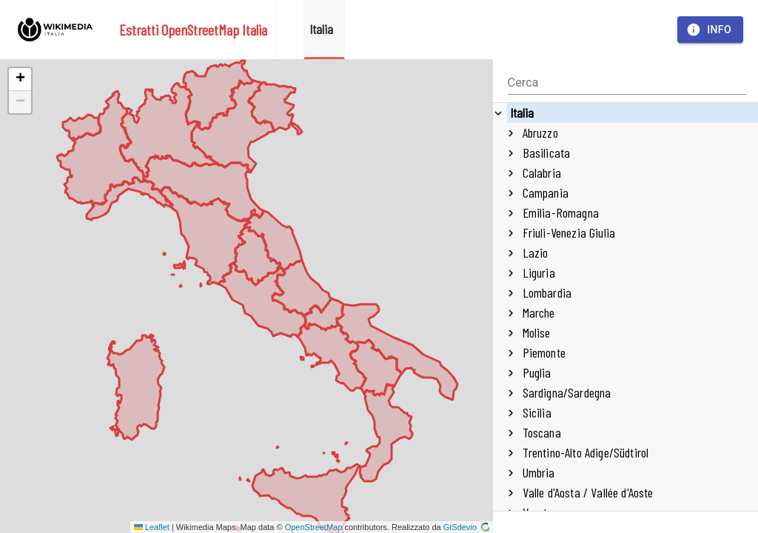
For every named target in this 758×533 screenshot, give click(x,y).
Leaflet (152, 527)
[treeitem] (625, 313)
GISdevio (466, 527)
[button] (20, 79)
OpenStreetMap (314, 527)
